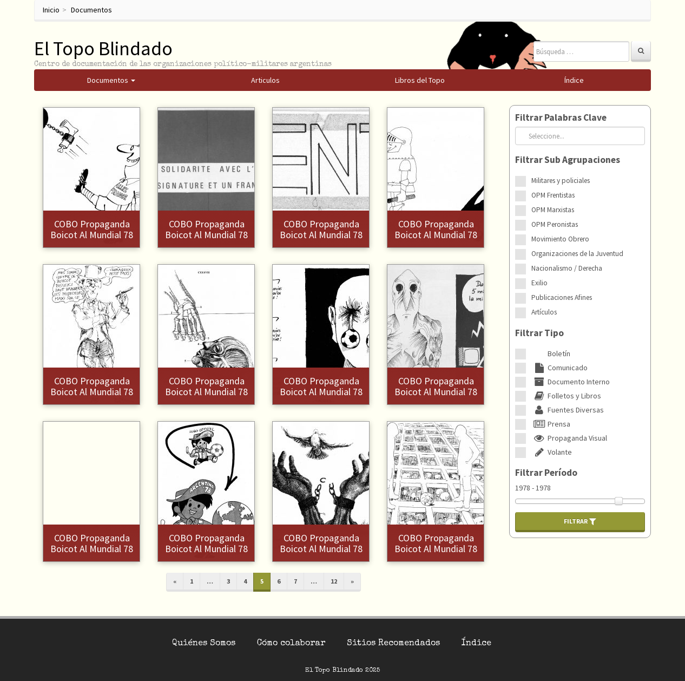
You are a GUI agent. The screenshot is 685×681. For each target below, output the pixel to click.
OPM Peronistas (554, 224)
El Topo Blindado (103, 48)
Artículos (544, 312)
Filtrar (580, 521)
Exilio (539, 282)
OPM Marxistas (552, 209)
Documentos (91, 10)
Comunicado (559, 367)
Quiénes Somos (203, 643)
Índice (476, 643)
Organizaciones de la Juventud (577, 253)
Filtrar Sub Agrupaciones (567, 160)
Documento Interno (570, 382)
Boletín (550, 353)
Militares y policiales (560, 180)
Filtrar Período (546, 473)
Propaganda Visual (569, 438)
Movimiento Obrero (560, 239)
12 (334, 581)
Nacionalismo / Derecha (566, 268)
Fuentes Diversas (567, 410)
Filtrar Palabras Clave (561, 117)
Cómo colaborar (291, 643)
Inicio (51, 10)
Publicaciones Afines (561, 297)
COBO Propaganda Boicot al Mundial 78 (91, 229)
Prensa (550, 424)
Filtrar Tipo (539, 333)
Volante (551, 452)
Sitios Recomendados (393, 643)
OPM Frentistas (553, 195)
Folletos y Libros (566, 396)
